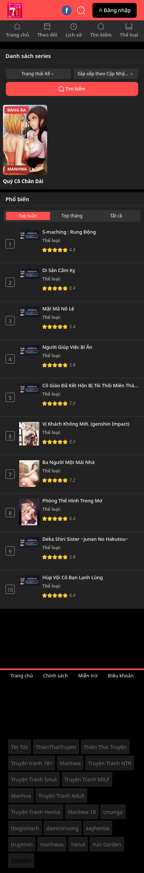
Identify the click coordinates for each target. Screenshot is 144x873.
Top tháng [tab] (72, 216)
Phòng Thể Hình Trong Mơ (72, 501)
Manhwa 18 (82, 811)
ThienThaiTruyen (56, 746)
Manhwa (70, 763)
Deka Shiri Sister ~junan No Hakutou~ (85, 539)
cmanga (113, 811)
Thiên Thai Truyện (105, 746)
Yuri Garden (106, 844)
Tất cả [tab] (116, 216)
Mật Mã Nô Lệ (58, 309)
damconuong (62, 828)
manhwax (52, 844)
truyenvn (22, 844)
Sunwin (21, 860)
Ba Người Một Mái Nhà (68, 462)
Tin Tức (19, 746)
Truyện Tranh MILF (86, 779)
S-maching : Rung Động (69, 232)
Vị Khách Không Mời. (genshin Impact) (85, 424)
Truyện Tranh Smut (34, 779)
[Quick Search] (81, 10)
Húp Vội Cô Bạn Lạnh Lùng (72, 578)
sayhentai (97, 828)
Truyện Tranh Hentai (35, 811)
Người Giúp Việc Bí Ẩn (67, 347)
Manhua (21, 795)
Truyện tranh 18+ (31, 763)
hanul (78, 844)
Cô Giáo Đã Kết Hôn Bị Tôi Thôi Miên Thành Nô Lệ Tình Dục (90, 386)
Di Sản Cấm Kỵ (58, 271)
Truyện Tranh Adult (61, 795)
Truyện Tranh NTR (109, 763)
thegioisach (25, 828)
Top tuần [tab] (28, 216)
